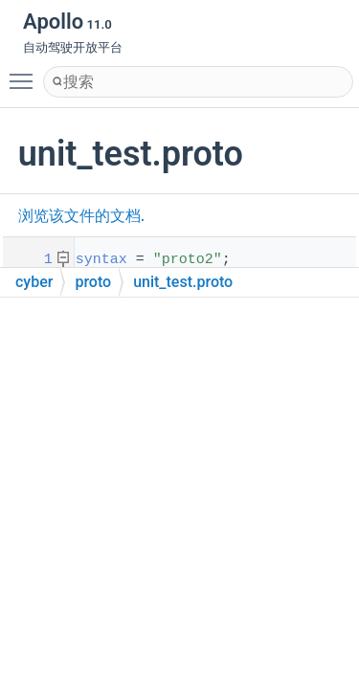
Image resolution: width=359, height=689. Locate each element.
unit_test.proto (183, 282)
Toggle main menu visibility (26, 72)
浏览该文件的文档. (81, 216)
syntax (101, 260)
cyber (34, 282)
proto (93, 282)
